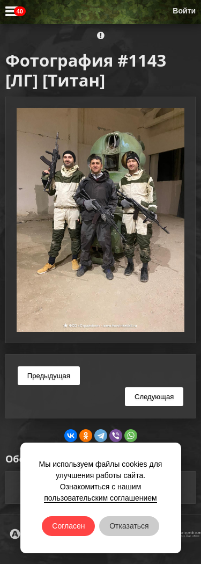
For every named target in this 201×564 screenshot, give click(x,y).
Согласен (68, 526)
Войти (184, 10)
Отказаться (129, 526)
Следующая (154, 397)
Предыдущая (48, 376)
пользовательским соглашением (100, 498)
